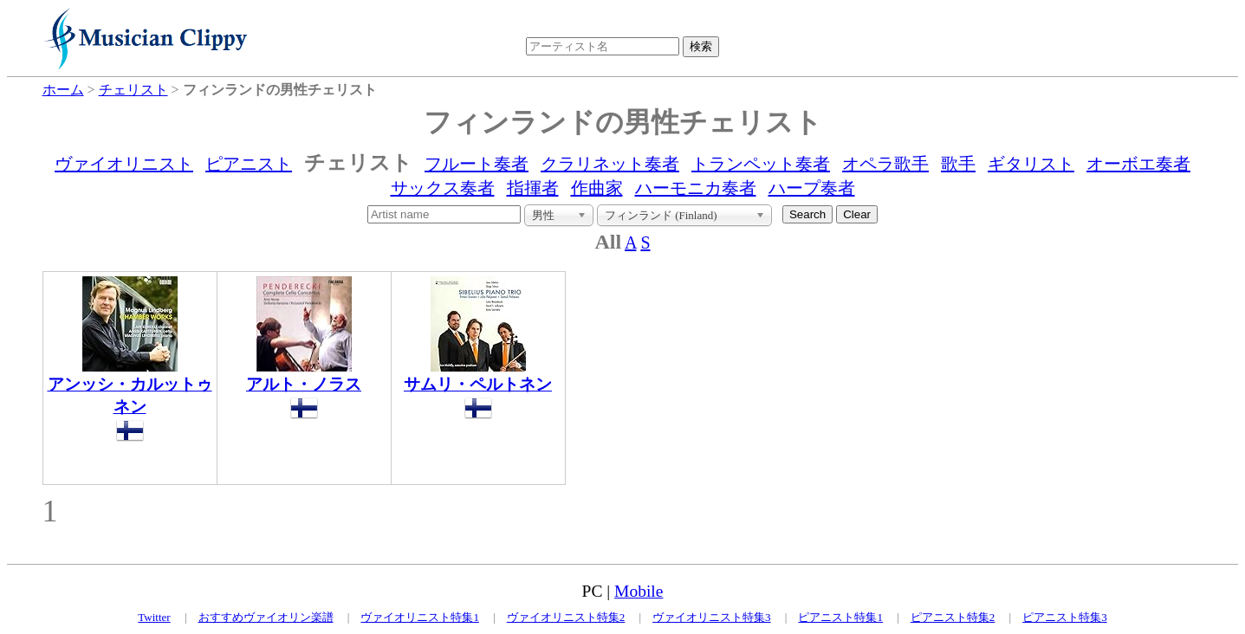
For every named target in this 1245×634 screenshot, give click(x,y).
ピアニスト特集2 (953, 617)
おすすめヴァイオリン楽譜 (266, 617)
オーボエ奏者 (1138, 163)
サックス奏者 (443, 187)
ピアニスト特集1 (840, 617)
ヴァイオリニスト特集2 (566, 617)
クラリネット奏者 (610, 163)
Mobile (638, 591)
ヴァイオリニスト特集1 (419, 617)
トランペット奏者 (760, 163)
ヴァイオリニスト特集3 (711, 617)
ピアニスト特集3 (1064, 617)
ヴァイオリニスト (124, 163)
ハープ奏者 (811, 187)
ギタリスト (1031, 163)
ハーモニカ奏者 (695, 187)
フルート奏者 (476, 163)
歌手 (958, 163)
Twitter (154, 617)
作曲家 (597, 187)
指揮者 (533, 187)
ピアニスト (248, 163)
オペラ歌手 (885, 163)
